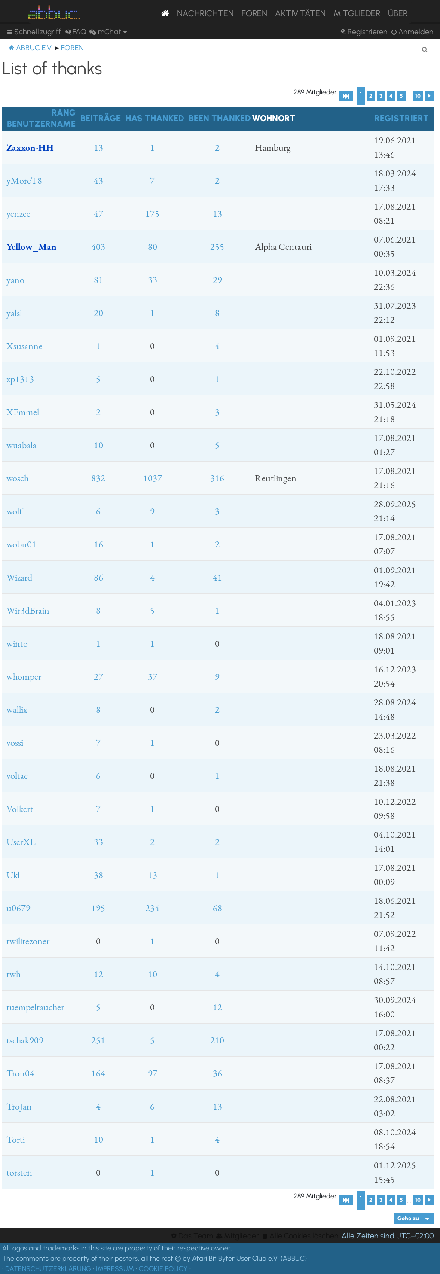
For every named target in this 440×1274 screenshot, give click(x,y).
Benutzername (41, 124)
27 (98, 676)
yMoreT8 (24, 180)
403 (98, 246)
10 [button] (418, 96)
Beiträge (100, 118)
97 (152, 1073)
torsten (19, 1172)
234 (152, 908)
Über (398, 13)
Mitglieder (356, 13)
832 (98, 478)
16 (98, 544)
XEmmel (22, 412)
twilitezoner (27, 941)
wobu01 (21, 544)
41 (217, 577)
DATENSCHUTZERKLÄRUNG (48, 1269)
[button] (346, 96)
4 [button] (391, 96)
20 (98, 313)
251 (98, 1040)
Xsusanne (24, 346)
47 (98, 213)
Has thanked (154, 118)
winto (17, 643)
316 (217, 478)
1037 (152, 478)
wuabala (21, 445)
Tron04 (20, 1073)
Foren (254, 13)
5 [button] (401, 96)
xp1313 (20, 379)
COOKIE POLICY (163, 1269)
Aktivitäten (300, 13)
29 (217, 280)
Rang (64, 112)
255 (217, 246)
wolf (14, 511)
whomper (23, 676)
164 (98, 1073)
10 (98, 445)
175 (152, 213)
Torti (15, 1139)
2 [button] (371, 96)
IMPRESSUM (115, 1269)
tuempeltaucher (35, 1007)
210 (217, 1040)
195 (98, 908)
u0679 (18, 908)
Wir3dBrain (27, 610)
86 (98, 577)
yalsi (14, 313)
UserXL (21, 842)
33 (152, 280)
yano (15, 280)
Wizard (19, 577)
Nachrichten (205, 13)
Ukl (13, 875)
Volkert (19, 809)
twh (13, 974)
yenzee (18, 213)
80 (152, 246)
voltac (17, 775)
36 (217, 1073)
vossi (14, 742)
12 (98, 974)
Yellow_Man (31, 246)
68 (217, 908)
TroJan (19, 1106)
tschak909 (24, 1040)
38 (98, 875)
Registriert (401, 118)
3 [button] (380, 96)
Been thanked (220, 118)
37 (152, 676)
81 (98, 280)
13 (98, 147)
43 (98, 180)
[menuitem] (75, 32)
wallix (16, 709)
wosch (17, 478)
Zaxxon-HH (30, 147)
